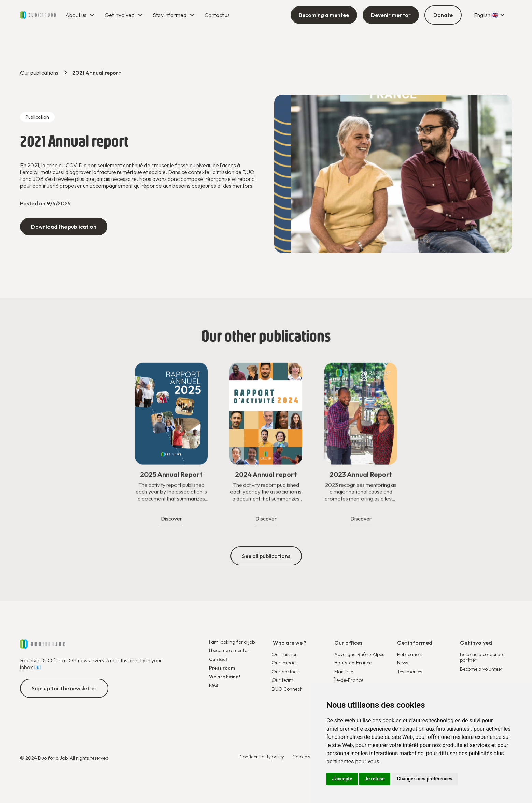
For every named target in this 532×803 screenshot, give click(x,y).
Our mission (285, 654)
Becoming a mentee (324, 15)
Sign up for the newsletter (64, 688)
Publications (410, 654)
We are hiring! (224, 677)
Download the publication (63, 226)
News (402, 663)
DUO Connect (287, 689)
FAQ (213, 685)
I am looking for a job (232, 642)
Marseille (343, 672)
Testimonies (409, 672)
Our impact (284, 663)
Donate (443, 15)
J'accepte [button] (342, 779)
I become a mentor (229, 651)
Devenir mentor (391, 15)
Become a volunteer (481, 669)
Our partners (286, 672)
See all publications (266, 556)
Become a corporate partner (482, 657)
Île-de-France (348, 680)
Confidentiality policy (261, 757)
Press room (222, 668)
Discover (171, 523)
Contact (218, 659)
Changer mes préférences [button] (424, 779)
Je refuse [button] (375, 779)
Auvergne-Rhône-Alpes (359, 654)
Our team (282, 680)
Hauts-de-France (353, 663)
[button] (80, 15)
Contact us (217, 15)
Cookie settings (308, 757)
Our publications (39, 72)
